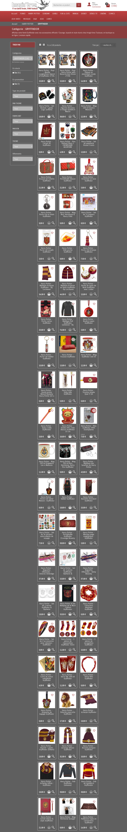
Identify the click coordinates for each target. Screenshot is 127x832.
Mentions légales (39, 813)
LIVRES (49, 19)
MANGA (75, 14)
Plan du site (76, 794)
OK (79, 5)
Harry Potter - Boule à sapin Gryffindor (108, 247)
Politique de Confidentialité (36, 802)
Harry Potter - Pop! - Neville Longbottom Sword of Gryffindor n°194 (46, 73)
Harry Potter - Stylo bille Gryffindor (46, 317)
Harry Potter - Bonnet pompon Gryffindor (107, 562)
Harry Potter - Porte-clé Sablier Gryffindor (46, 282)
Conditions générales (40, 797)
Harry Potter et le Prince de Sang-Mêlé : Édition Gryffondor (108, 668)
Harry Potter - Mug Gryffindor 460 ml (87, 282)
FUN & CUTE (65, 14)
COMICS (112, 14)
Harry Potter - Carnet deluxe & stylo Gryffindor (108, 597)
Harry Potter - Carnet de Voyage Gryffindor (87, 667)
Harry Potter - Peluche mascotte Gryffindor (107, 527)
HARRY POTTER (34, 14)
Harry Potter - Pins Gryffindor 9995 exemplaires (46, 352)
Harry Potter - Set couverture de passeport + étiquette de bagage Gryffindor (108, 634)
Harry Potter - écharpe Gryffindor (46, 561)
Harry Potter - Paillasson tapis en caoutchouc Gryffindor (67, 633)
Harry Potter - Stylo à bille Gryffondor (87, 317)
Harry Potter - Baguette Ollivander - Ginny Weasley (46, 458)
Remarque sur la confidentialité (37, 808)
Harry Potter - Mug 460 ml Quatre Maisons (66, 107)
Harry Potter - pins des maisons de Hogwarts (46, 667)
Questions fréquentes (41, 816)
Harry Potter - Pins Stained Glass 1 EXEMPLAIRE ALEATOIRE (107, 108)
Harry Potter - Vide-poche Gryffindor (46, 212)
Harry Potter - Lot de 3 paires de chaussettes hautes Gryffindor (46, 703)
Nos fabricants (57, 794)
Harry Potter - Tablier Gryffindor (67, 386)
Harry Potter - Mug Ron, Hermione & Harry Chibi (66, 178)
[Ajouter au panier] (48, 80)
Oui (17, 72)
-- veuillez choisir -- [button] (109, 45)
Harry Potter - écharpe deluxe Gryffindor (87, 562)
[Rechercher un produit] (64, 5)
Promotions (56, 787)
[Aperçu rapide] (52, 80)
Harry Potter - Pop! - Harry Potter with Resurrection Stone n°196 (67, 73)
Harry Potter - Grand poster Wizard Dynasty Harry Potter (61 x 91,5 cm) (107, 284)
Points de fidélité (39, 791)
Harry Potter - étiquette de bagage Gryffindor (87, 527)
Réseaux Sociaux (78, 801)
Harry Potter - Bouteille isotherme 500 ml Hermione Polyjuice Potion (67, 704)
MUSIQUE (26, 19)
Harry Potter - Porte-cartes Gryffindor (67, 247)
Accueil (14, 14)
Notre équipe (76, 791)
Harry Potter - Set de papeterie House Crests (46, 142)
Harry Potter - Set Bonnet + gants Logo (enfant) (108, 72)
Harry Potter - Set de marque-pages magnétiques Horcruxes (67, 738)
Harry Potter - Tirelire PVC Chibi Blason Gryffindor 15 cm (108, 318)
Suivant (113, 753)
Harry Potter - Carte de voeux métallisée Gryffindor (108, 493)
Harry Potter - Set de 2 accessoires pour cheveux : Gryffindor (46, 493)
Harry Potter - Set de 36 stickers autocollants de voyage (108, 388)
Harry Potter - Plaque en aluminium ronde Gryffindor (87, 73)
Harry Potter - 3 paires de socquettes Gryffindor (87, 493)
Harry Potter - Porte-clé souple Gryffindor (108, 177)
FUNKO (22, 14)
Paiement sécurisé (40, 794)
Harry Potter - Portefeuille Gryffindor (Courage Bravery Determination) (46, 423)
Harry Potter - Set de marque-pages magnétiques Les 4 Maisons (46, 738)
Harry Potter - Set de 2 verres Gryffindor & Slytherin (67, 458)
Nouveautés (56, 791)
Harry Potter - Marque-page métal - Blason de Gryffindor (87, 703)
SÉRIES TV (93, 14)
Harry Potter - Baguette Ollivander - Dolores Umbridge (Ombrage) (87, 423)
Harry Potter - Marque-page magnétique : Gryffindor (67, 423)
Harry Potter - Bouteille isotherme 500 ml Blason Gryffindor (108, 738)
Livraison (36, 787)
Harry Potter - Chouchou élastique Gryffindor (108, 458)
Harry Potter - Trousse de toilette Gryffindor (67, 142)
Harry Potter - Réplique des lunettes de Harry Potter (108, 353)
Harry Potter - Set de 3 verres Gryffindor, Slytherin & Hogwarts (108, 423)
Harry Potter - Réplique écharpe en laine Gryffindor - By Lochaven (107, 213)
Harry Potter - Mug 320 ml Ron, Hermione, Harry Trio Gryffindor (87, 353)
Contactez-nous (78, 797)
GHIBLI (54, 14)
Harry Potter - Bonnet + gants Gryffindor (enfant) (66, 562)
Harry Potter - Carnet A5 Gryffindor (87, 107)
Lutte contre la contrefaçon (56, 799)
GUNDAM (46, 14)
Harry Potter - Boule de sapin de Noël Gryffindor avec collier (46, 248)
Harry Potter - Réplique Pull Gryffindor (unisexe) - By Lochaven (87, 249)
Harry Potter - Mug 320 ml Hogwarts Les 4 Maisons (67, 353)
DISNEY (84, 14)
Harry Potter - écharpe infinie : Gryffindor (46, 597)
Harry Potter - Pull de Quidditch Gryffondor (87, 597)
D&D (35, 19)
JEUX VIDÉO (15, 19)
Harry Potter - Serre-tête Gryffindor (67, 527)
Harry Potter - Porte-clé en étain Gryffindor (46, 177)
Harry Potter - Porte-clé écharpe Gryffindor (66, 212)
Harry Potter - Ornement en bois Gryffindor (108, 142)
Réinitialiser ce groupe (19, 62)
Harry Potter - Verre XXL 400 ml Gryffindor (46, 527)
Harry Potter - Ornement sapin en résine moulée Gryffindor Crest (108, 703)
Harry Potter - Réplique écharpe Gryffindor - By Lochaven (87, 213)
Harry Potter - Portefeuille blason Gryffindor (87, 142)
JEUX (42, 19)
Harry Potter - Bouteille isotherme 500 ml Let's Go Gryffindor (67, 668)
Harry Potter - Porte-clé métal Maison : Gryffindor (46, 388)
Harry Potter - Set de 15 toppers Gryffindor (87, 177)
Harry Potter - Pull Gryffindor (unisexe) (66, 597)
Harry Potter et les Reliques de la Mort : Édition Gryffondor (87, 458)
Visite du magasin (78, 787)
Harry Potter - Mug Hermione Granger (46, 632)
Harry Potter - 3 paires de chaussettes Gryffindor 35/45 (66, 493)
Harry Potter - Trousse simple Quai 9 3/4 (67, 317)
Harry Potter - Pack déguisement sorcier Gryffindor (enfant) (87, 738)
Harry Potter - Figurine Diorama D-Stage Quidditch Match (46, 108)
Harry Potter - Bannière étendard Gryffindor (87, 387)
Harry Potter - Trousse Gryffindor (66, 281)
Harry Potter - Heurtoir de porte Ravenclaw (87, 632)
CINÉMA (103, 14)
